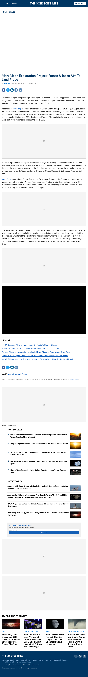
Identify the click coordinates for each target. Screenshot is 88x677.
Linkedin (12, 90)
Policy (41, 660)
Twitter (8, 90)
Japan (24, 374)
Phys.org (17, 109)
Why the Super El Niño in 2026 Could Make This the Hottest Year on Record (39, 443)
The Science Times (44, 3)
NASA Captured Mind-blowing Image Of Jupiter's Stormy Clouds (29, 345)
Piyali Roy (7, 83)
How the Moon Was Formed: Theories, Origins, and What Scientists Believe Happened (55, 639)
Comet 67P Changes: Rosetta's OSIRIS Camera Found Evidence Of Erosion (35, 356)
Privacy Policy (27, 665)
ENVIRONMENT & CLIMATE (76, 631)
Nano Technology (26, 660)
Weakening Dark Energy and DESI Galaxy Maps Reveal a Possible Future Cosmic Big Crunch (11, 639)
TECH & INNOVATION (31, 631)
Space (46, 660)
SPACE (12, 12)
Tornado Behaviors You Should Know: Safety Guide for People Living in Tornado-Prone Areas (76, 640)
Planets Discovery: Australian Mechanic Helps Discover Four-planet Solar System (37, 352)
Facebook (3, 90)
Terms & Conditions (15, 665)
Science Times (74, 379)
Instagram (84, 656)
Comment (16, 90)
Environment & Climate (24, 662)
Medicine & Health (9, 662)
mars (10, 374)
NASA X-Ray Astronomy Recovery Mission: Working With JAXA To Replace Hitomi (37, 359)
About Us (4, 665)
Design (17, 660)
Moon (17, 374)
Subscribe (80, 3)
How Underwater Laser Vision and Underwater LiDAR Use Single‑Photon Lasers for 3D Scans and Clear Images (33, 640)
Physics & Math (55, 660)
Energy (35, 660)
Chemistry (65, 660)
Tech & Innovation (7, 660)
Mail (20, 90)
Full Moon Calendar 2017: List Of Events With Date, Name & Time (30, 348)
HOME (4, 12)
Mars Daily (6, 179)
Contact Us (36, 665)
